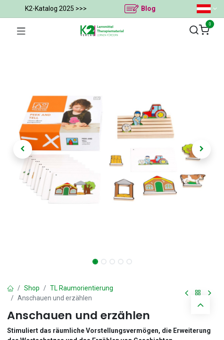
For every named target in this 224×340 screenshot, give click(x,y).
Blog (148, 8)
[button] (23, 149)
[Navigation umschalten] (21, 31)
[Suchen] (194, 30)
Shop (32, 288)
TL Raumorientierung (81, 288)
